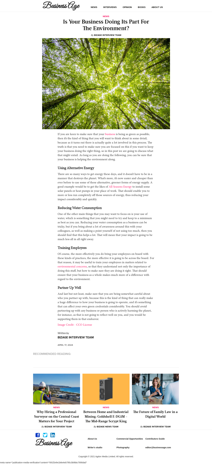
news (94, 7)
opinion (127, 7)
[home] (61, 6)
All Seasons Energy (120, 186)
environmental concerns (72, 266)
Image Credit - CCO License (75, 324)
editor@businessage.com (158, 447)
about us (157, 7)
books (141, 7)
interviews (110, 7)
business (110, 134)
